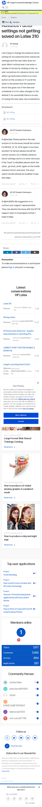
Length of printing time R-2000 (16, 364)
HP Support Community (26, 14)
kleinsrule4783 (17, 711)
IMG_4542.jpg (10, 119)
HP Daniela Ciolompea (22, 130)
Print (5, 22)
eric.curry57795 (18, 718)
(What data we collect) (27, 399)
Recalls (4, 778)
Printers (6, 309)
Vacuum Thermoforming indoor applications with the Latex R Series (17, 597)
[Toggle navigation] (6, 7)
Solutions (14, 18)
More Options (21, 415)
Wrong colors (9, 317)
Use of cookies (28, 408)
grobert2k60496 (27, 321)
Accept (21, 421)
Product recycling (7, 781)
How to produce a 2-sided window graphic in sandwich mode (18, 489)
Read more (9, 447)
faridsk (15, 44)
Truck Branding (10, 575)
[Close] (37, 382)
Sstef (25, 307)
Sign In (11, 267)
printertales (25, 338)
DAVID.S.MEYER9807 (18, 371)
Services (7, 322)
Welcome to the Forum (7, 371)
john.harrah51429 (19, 688)
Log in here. (6, 771)
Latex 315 (7, 304)
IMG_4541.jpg (10, 112)
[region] (21, 403)
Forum (4, 18)
